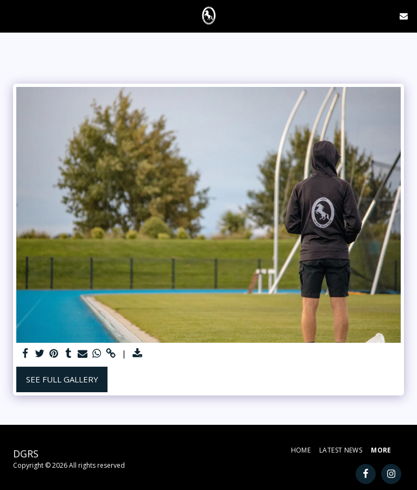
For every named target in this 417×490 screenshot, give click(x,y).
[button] (12, 15)
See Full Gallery (62, 379)
